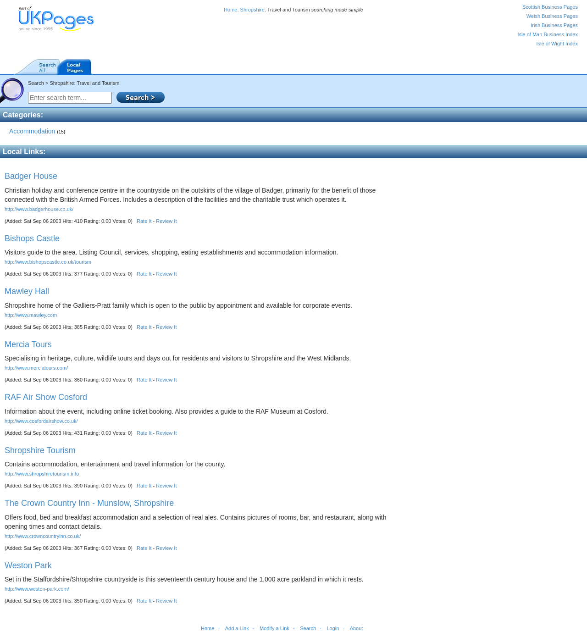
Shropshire (252, 9)
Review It (166, 221)
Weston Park (28, 565)
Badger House (31, 176)
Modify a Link (274, 628)
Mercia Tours (28, 344)
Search (308, 628)
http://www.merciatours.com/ (36, 368)
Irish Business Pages (554, 25)
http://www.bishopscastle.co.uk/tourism (48, 262)
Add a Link (237, 628)
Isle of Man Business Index (548, 34)
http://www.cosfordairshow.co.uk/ (41, 421)
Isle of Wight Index (557, 43)
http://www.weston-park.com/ (37, 589)
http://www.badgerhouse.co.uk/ (39, 209)
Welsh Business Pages (552, 16)
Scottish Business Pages (550, 7)
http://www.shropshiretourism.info (42, 473)
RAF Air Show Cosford (46, 397)
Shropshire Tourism (40, 450)
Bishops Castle (32, 238)
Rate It (144, 221)
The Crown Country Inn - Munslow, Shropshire (89, 503)
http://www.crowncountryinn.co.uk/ (43, 536)
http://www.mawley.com (31, 315)
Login (333, 628)
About (356, 628)
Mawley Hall (27, 291)
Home (230, 9)
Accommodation (37, 131)
